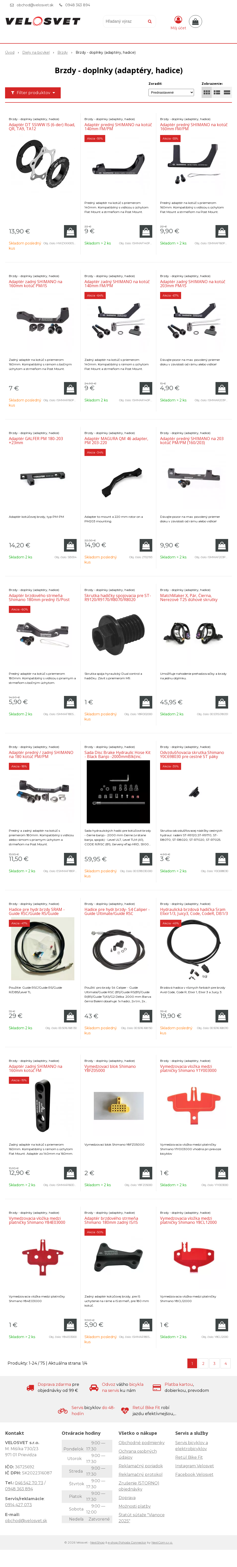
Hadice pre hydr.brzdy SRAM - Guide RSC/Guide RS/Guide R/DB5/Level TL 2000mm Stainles (40, 913)
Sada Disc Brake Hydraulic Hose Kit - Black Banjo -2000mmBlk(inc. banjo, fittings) (117, 756)
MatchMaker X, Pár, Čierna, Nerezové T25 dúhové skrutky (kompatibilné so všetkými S (189, 599)
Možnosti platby (135, 1506)
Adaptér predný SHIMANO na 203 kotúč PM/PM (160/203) (192, 440)
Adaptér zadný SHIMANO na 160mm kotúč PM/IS (35, 283)
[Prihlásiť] (178, 22)
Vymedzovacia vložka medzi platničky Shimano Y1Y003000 (188, 1068)
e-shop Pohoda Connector (127, 1542)
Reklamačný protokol (141, 1474)
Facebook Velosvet (194, 1474)
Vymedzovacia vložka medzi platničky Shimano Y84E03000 (37, 1220)
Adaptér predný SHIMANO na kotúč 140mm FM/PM (118, 126)
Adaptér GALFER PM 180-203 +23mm (36, 440)
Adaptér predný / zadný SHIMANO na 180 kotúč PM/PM (41, 754)
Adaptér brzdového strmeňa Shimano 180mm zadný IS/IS (111, 1220)
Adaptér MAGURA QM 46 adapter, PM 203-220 (116, 440)
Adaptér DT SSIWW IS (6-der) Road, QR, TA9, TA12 (42, 126)
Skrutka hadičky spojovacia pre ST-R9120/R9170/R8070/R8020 (117, 597)
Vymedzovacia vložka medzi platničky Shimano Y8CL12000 (188, 1220)
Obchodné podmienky (142, 1442)
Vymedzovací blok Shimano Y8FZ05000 (110, 1068)
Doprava (127, 1497)
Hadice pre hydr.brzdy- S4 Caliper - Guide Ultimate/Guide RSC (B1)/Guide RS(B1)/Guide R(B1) (117, 913)
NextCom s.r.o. (162, 1542)
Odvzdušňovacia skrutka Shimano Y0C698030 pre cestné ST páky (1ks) (192, 756)
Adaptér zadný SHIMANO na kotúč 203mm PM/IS (192, 283)
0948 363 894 (77, 5)
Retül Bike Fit (189, 1457)
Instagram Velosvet (194, 1466)
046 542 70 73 (29, 1482)
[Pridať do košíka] (70, 231)
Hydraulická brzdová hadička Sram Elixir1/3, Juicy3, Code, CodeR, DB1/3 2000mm (194, 913)
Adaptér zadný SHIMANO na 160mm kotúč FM (35, 1068)
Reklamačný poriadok (141, 1466)
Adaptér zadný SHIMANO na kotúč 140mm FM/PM (117, 283)
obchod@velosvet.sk (35, 5)
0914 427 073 (18, 1504)
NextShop (97, 1542)
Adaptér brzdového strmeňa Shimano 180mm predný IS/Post (39, 597)
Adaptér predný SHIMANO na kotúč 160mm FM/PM (194, 126)
